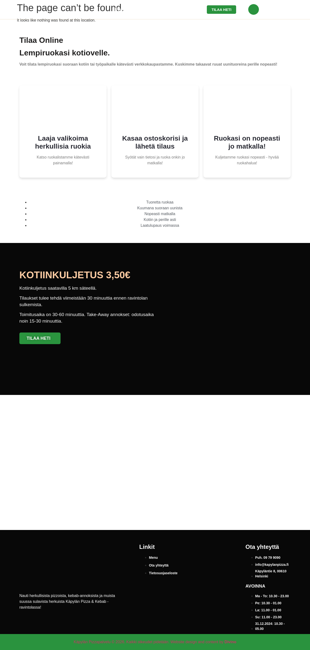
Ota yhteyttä (176, 9)
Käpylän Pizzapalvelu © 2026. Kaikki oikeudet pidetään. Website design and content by (155, 642)
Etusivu (123, 9)
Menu (147, 9)
